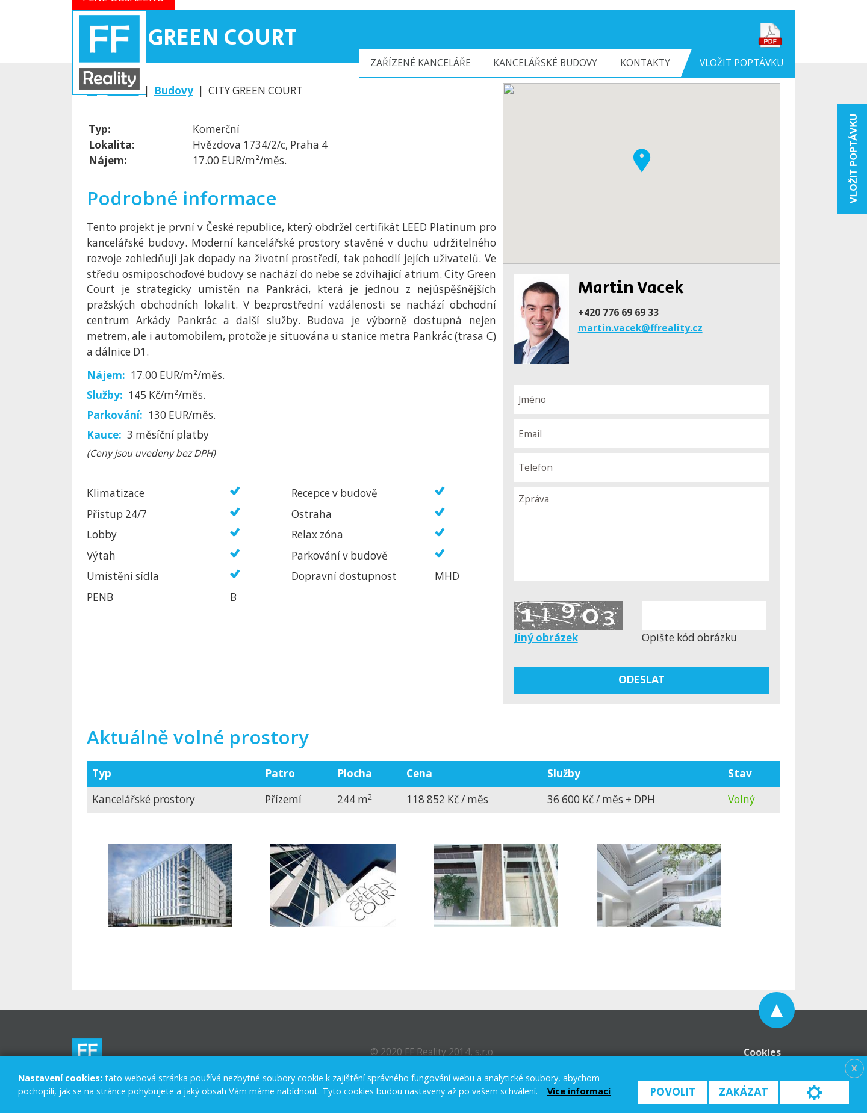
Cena (419, 773)
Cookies (762, 1052)
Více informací (579, 1091)
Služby (563, 773)
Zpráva (641, 534)
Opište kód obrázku (689, 637)
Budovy (173, 90)
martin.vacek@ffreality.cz (640, 328)
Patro (280, 773)
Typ (101, 773)
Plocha (354, 773)
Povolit (673, 1092)
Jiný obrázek (546, 637)
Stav (740, 773)
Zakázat (743, 1092)
